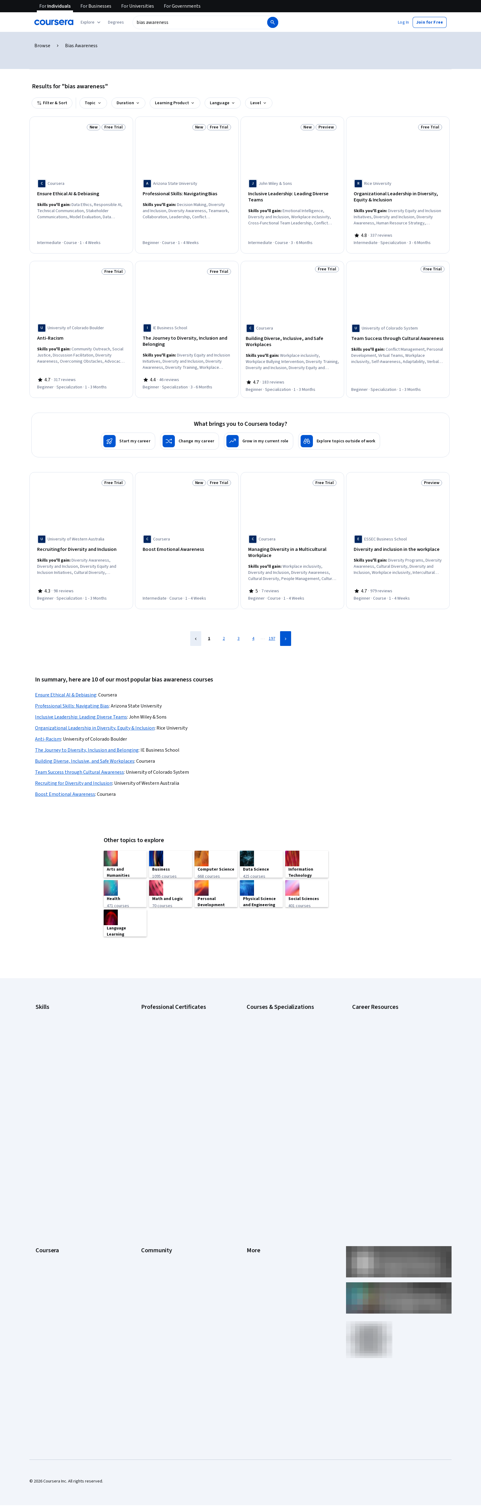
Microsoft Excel (49, 1058)
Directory (255, 1200)
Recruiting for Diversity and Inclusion (73, 776)
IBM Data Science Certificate (167, 1076)
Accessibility (258, 1172)
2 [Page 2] (224, 632)
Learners (149, 1126)
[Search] (272, 22)
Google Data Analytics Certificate (171, 1021)
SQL (39, 1085)
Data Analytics (48, 1030)
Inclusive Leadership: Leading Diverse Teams (81, 710)
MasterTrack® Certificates (60, 1191)
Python (42, 1076)
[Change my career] (189, 436)
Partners (149, 1135)
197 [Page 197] (272, 632)
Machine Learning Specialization (276, 1067)
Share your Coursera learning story (68, 1264)
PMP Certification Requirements (381, 1076)
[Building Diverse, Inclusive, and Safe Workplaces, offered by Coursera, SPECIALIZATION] (292, 339)
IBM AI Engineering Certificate (168, 1058)
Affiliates (255, 1209)
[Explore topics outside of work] (339, 436)
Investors (255, 1135)
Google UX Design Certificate (167, 1048)
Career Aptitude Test (371, 1002)
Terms (253, 1145)
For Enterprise (49, 1209)
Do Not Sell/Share (263, 1227)
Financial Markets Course (269, 1058)
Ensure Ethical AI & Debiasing (65, 688)
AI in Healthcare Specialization (274, 1030)
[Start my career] (128, 436)
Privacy (253, 1154)
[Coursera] (53, 22)
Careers (43, 1154)
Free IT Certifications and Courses (383, 1048)
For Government (51, 1218)
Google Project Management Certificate (177, 1039)
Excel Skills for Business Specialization (282, 1048)
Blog (145, 1154)
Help (251, 1163)
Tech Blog (150, 1172)
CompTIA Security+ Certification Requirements (395, 1030)
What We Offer (49, 1135)
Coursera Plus (48, 1172)
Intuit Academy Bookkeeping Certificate (177, 1085)
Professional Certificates (59, 1181)
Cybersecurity (49, 1021)
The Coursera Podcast (162, 1163)
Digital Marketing (51, 1039)
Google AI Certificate (160, 1002)
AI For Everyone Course (268, 1021)
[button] (116, 22)
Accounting (46, 1002)
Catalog (43, 1163)
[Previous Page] (195, 632)
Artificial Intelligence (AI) (58, 1012)
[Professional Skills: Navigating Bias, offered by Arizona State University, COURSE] (186, 194)
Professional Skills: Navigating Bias (72, 699)
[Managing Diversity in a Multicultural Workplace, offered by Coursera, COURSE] (292, 548)
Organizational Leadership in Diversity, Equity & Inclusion (95, 721)
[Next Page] (285, 632)
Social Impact (48, 1246)
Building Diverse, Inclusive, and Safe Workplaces (84, 754)
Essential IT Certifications (375, 1039)
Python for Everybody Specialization (280, 1085)
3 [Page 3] (238, 632)
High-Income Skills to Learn (376, 1058)
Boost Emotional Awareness (65, 787)
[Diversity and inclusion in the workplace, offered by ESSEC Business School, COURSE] (397, 545)
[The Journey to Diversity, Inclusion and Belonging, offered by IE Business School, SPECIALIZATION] (186, 339)
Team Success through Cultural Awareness (79, 765)
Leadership (46, 1145)
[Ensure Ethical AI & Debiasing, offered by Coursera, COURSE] (81, 194)
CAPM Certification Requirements (382, 1012)
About (41, 1126)
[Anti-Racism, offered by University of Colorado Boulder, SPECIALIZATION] (81, 336)
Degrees (44, 1200)
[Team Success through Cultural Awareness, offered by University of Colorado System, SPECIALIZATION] (397, 336)
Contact (254, 1181)
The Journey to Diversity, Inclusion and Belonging (87, 743)
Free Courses (48, 1255)
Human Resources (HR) (56, 1048)
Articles (254, 1191)
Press (252, 1126)
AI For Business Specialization (274, 1012)
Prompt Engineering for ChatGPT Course (284, 1076)
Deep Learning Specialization (273, 1039)
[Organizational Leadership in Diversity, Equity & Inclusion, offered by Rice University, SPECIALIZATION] (397, 197)
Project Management (55, 1067)
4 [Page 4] (253, 632)
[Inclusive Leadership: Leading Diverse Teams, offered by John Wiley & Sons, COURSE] (292, 197)
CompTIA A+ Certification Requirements (388, 1021)
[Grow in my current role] (258, 436)
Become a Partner (52, 1237)
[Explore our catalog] (91, 22)
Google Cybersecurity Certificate (171, 1012)
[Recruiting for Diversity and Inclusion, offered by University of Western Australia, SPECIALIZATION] (81, 545)
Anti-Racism (48, 732)
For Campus (46, 1227)
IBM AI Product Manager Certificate (173, 1067)
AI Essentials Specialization (271, 1002)
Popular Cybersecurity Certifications (385, 1085)
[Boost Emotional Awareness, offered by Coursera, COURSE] (186, 545)
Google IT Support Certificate (168, 1030)
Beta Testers (153, 1145)
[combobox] (199, 22)
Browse (42, 45)
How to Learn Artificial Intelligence (383, 1067)
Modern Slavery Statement (271, 1218)
